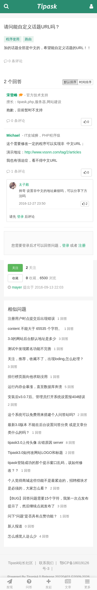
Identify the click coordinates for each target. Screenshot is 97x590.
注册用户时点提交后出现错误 (31, 318)
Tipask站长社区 (20, 563)
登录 (20, 217)
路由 (28, 39)
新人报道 (15, 526)
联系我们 (46, 563)
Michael (13, 135)
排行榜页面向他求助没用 (28, 377)
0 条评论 (13, 61)
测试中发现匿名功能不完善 (29, 349)
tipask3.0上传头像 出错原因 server (35, 442)
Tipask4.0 (33, 577)
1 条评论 (15, 171)
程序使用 (12, 39)
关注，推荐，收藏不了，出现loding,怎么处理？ (46, 359)
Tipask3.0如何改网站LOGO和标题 (35, 453)
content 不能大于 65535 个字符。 (35, 329)
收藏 (15, 278)
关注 (15, 268)
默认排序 (70, 82)
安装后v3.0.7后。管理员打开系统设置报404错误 (46, 397)
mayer (17, 287)
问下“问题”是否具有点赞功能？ (32, 516)
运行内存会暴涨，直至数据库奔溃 (35, 387)
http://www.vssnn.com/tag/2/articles (53, 152)
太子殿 (24, 185)
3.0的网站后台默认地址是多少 (32, 339)
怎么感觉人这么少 (22, 536)
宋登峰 (11, 95)
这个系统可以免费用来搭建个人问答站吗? (41, 415)
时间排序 (85, 82)
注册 (82, 245)
